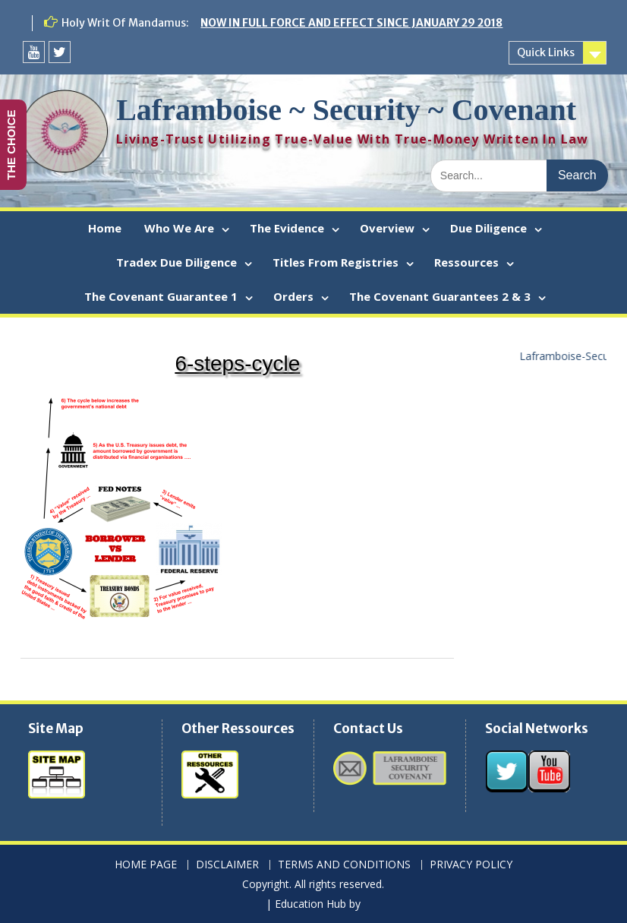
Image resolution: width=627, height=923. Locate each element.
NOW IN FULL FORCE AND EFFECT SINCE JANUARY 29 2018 (351, 23)
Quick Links (546, 52)
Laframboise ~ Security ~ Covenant (346, 110)
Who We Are (179, 227)
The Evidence (287, 227)
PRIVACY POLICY (471, 865)
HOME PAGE (146, 865)
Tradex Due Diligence (176, 262)
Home (104, 227)
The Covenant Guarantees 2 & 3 (440, 296)
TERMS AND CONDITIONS (344, 865)
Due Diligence (488, 227)
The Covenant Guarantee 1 (161, 296)
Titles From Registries (336, 262)
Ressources (466, 262)
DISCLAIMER (227, 865)
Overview (387, 227)
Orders (293, 296)
